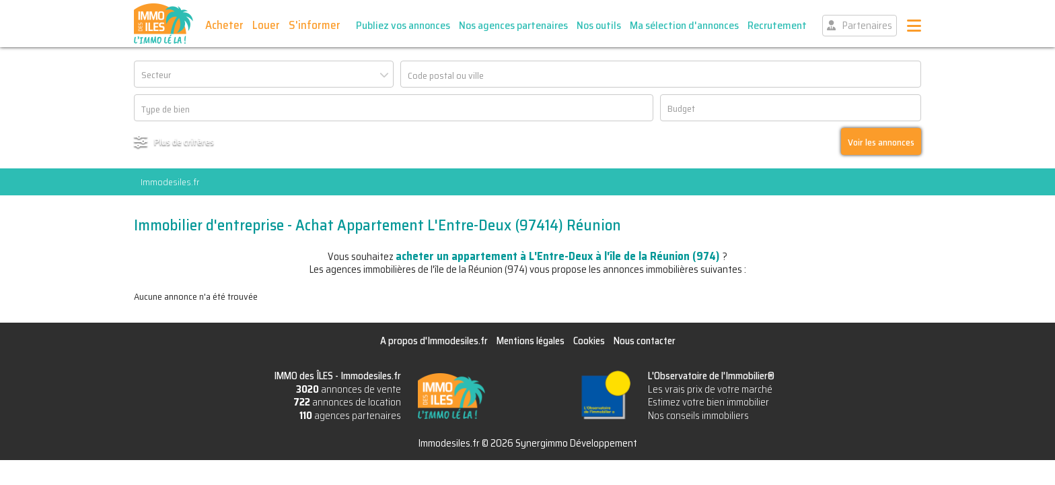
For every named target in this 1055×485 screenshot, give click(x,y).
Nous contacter (645, 341)
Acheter (224, 25)
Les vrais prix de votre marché (710, 389)
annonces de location (347, 402)
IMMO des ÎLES (163, 23)
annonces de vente (348, 389)
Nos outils (599, 25)
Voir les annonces (881, 142)
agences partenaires (350, 416)
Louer (266, 25)
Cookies (589, 341)
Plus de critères (184, 141)
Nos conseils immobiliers (698, 416)
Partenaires (867, 26)
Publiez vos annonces (403, 25)
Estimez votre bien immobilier (708, 402)
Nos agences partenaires (513, 25)
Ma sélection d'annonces (684, 25)
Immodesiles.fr (170, 181)
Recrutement (777, 25)
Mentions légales (531, 341)
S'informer (314, 25)
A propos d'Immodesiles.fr (434, 341)
